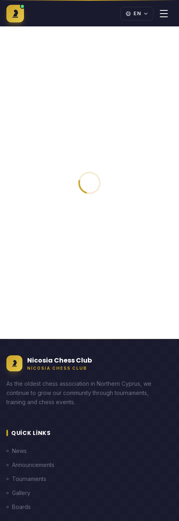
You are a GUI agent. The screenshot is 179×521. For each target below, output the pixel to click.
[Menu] (164, 13)
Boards (18, 506)
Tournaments (26, 478)
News (16, 450)
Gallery (18, 492)
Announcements (30, 464)
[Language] (136, 13)
